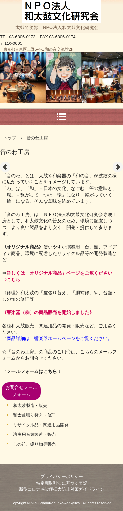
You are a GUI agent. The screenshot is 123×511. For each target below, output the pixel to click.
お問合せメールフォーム (21, 391)
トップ (9, 137)
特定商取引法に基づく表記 (61, 483)
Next (118, 167)
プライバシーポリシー (61, 476)
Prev (5, 167)
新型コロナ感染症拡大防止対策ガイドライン (61, 489)
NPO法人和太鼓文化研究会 (61, 6)
